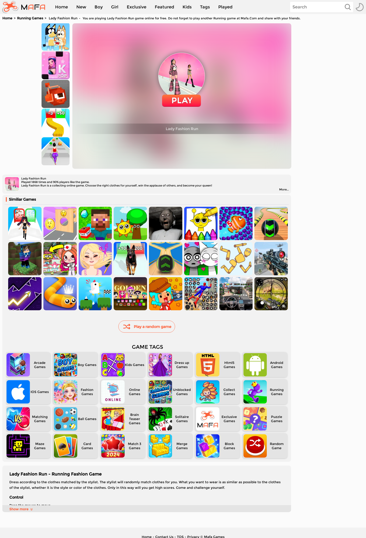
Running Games (30, 18)
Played (225, 7)
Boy (99, 7)
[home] (26, 7)
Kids (187, 7)
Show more (21, 509)
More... (284, 189)
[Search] (321, 7)
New (81, 7)
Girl (114, 7)
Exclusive (136, 7)
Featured (164, 7)
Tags (205, 7)
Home (61, 7)
